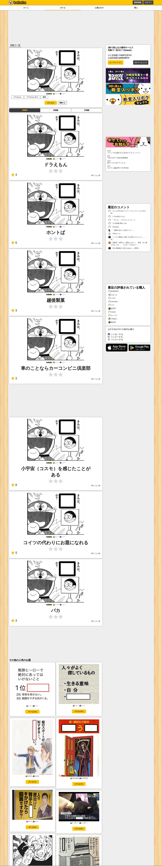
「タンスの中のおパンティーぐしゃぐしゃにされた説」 (127, 212)
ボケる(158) (32, 712)
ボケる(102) (79, 711)
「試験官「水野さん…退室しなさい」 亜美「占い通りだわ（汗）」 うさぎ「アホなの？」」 (127, 243)
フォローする (115, 337)
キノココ (112, 315)
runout (112, 312)
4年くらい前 (95, 175)
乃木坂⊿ (112, 319)
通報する (62, 103)
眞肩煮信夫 (113, 291)
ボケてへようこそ (141, 62)
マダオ (112, 298)
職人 (136, 8)
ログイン (148, 2)
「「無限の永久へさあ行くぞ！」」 (121, 230)
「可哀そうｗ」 (115, 234)
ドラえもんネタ (32, 97)
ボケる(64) (32, 827)
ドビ (111, 305)
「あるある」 (114, 227)
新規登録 (137, 2)
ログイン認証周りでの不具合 (128, 167)
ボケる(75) (32, 782)
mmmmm (113, 301)
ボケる (62, 8)
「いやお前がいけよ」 (117, 216)
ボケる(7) (50, 103)
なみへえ (112, 295)
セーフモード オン (115, 62)
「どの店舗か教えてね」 (118, 223)
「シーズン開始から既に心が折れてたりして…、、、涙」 (127, 238)
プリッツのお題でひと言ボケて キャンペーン (128, 152)
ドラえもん (17, 97)
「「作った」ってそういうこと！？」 (122, 220)
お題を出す (99, 8)
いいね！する (115, 334)
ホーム (26, 8)
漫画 (44, 97)
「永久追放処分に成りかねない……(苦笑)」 (124, 248)
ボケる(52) (79, 829)
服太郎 (112, 308)
